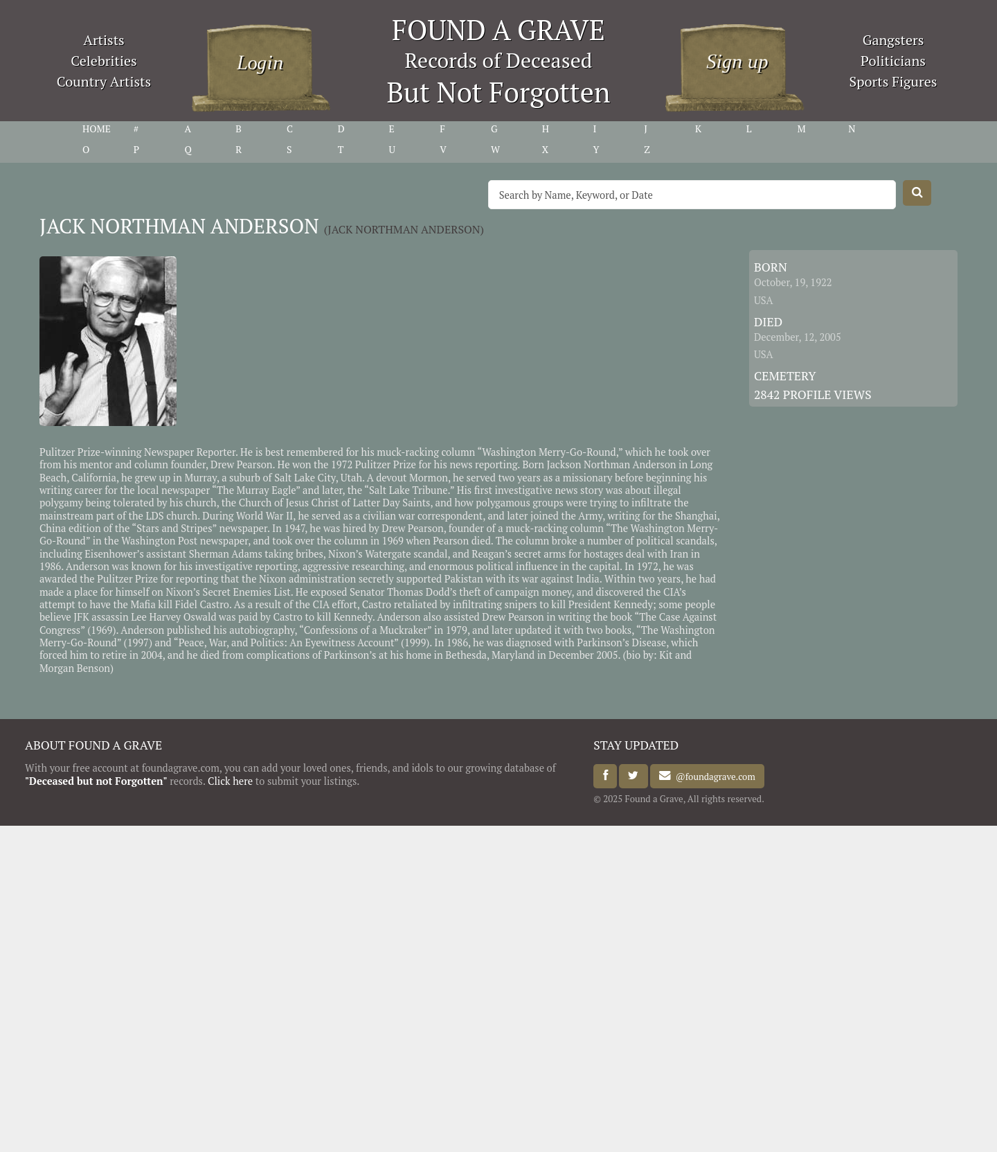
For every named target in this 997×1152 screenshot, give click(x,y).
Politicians (893, 60)
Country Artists (104, 81)
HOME (96, 129)
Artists (104, 39)
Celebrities (103, 60)
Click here (230, 781)
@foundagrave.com (713, 776)
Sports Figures (893, 81)
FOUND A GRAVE (498, 29)
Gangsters (893, 39)
